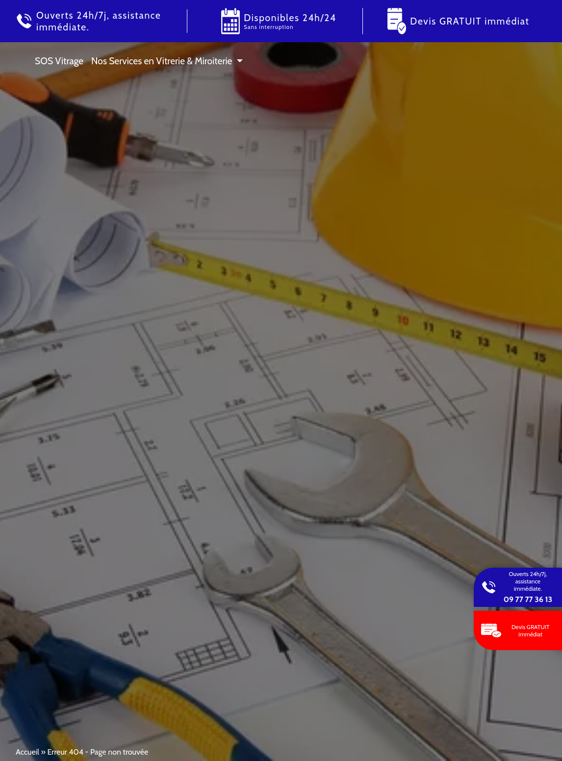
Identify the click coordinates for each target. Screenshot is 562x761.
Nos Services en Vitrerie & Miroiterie (161, 61)
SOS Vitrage (59, 61)
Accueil (27, 752)
